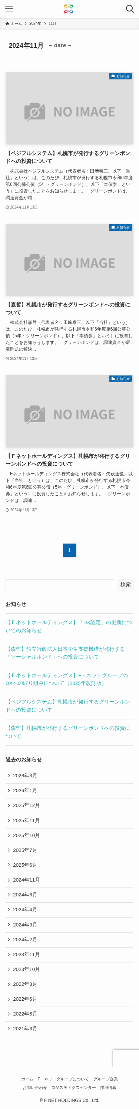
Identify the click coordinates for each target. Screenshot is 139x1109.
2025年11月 (26, 820)
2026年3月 (25, 775)
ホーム (27, 1079)
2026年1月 (25, 790)
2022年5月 (25, 1014)
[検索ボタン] (130, 9)
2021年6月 (25, 1028)
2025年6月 (25, 865)
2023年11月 (26, 954)
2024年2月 (25, 939)
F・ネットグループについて (63, 1079)
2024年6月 (25, 895)
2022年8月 (25, 984)
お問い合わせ (35, 1087)
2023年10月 (26, 969)
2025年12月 (26, 805)
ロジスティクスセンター (73, 1087)
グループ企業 (105, 1079)
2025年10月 (26, 835)
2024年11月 (26, 880)
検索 (125, 584)
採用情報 (108, 1087)
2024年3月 (25, 925)
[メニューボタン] (9, 9)
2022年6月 (25, 999)
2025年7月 (25, 850)
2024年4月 (25, 909)
